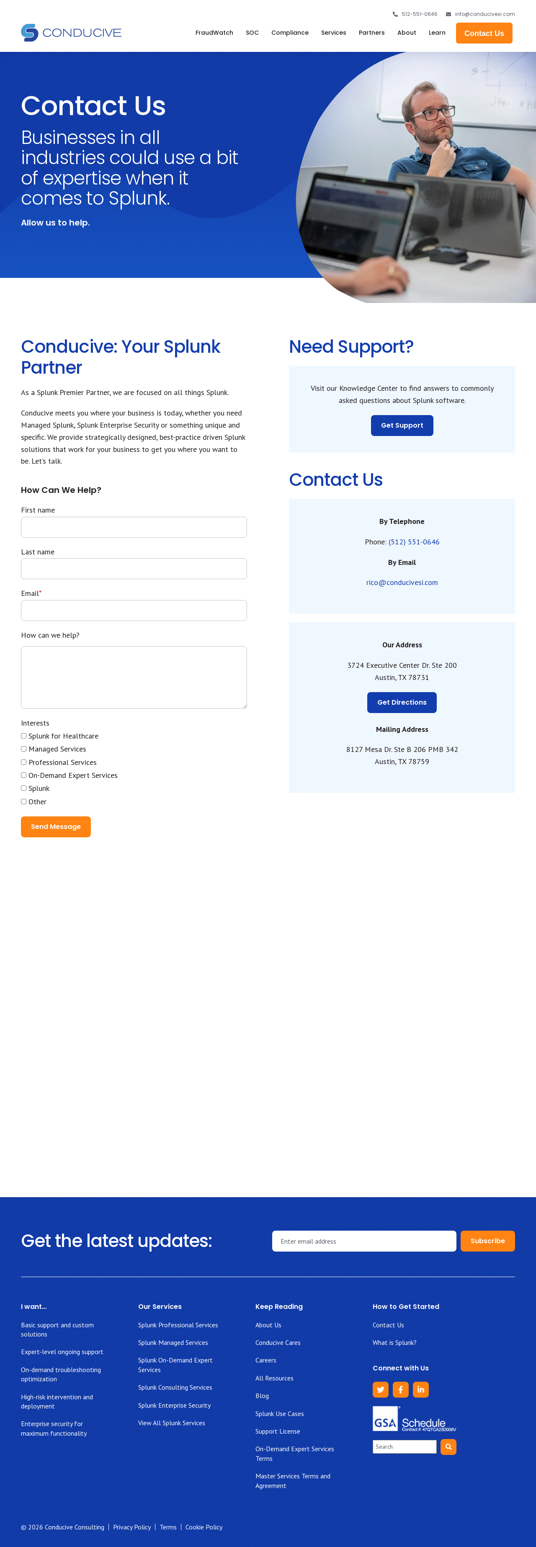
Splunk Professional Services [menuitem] (178, 1325)
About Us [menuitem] (268, 1325)
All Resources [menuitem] (274, 1378)
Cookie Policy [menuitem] (204, 1527)
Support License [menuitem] (277, 1431)
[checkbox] (134, 768)
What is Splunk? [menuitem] (395, 1342)
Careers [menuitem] (265, 1360)
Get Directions (402, 702)
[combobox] (405, 1447)
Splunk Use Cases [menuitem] (279, 1413)
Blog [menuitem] (262, 1395)
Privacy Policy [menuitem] (132, 1527)
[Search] (448, 1447)
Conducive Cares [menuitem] (278, 1342)
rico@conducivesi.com (402, 582)
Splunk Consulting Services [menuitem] (175, 1387)
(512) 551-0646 (414, 541)
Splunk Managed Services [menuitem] (173, 1342)
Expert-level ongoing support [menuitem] (62, 1351)
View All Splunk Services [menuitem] (171, 1423)
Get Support (402, 425)
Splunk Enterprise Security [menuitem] (174, 1405)
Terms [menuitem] (168, 1527)
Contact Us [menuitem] (388, 1325)
